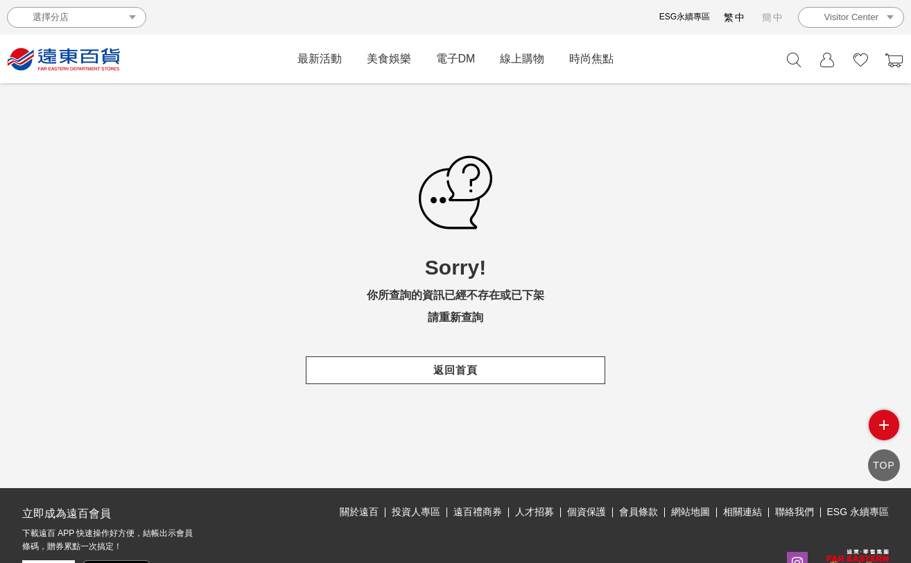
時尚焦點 (591, 58)
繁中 (735, 17)
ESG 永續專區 (858, 511)
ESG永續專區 (684, 16)
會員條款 (638, 511)
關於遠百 (359, 511)
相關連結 (742, 511)
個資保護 (586, 511)
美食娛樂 (389, 58)
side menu (884, 425)
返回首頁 (455, 370)
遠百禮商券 (477, 511)
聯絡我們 (794, 511)
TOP (884, 465)
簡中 (773, 17)
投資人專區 (416, 511)
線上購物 (522, 58)
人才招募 (534, 511)
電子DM (456, 58)
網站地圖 (690, 511)
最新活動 (319, 58)
